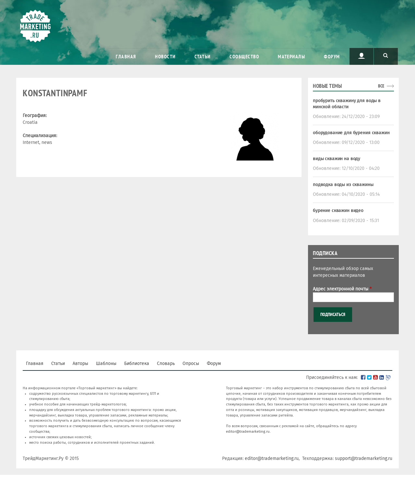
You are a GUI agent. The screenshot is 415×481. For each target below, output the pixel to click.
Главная (126, 56)
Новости (165, 56)
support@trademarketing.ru (363, 458)
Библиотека (136, 363)
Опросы (191, 363)
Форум (332, 56)
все (381, 86)
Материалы (291, 56)
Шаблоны (106, 363)
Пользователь (362, 56)
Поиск (386, 56)
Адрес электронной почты (342, 289)
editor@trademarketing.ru (248, 431)
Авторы (80, 363)
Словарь (166, 363)
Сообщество (244, 56)
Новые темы (327, 86)
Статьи (203, 56)
